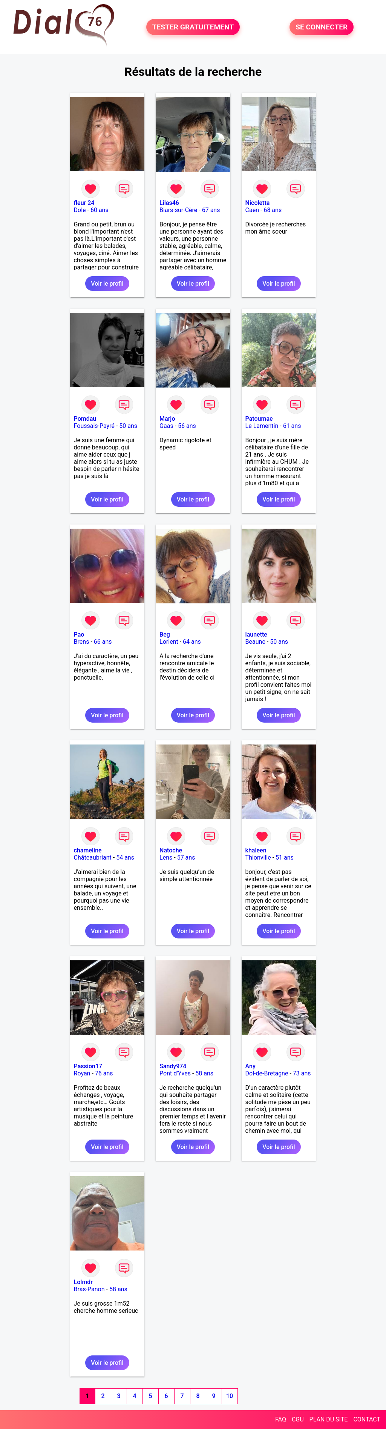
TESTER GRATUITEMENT (193, 27)
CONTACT (366, 1419)
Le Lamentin (262, 425)
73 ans (302, 1073)
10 (229, 1396)
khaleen (256, 850)
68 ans (272, 210)
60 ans (99, 210)
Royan (82, 1073)
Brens (81, 641)
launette (256, 634)
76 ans (104, 1073)
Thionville (258, 857)
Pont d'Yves (175, 1073)
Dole (80, 210)
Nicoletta (257, 202)
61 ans (292, 425)
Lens (165, 857)
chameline (88, 850)
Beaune (255, 641)
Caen (252, 210)
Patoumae (259, 418)
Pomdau (85, 418)
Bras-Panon (89, 1289)
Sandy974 (172, 1066)
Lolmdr (83, 1282)
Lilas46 (169, 202)
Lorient (168, 641)
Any (250, 1066)
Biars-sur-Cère (178, 210)
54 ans (125, 857)
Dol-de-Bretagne (266, 1073)
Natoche (170, 850)
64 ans (192, 641)
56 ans (187, 425)
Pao (79, 634)
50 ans (128, 425)
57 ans (186, 857)
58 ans (204, 1073)
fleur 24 (84, 202)
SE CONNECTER (322, 27)
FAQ (280, 1419)
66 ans (103, 641)
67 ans (211, 210)
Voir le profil (107, 283)
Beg (164, 634)
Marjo (167, 418)
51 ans (285, 857)
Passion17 (88, 1066)
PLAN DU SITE (328, 1419)
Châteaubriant (93, 857)
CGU (298, 1419)
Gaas (166, 425)
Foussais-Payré (94, 425)
